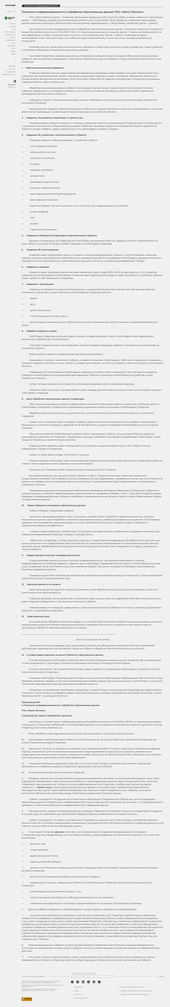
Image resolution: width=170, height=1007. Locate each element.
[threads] (94, 982)
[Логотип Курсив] (10, 5)
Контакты (77, 994)
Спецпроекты (10, 72)
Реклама (12, 69)
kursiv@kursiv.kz (54, 525)
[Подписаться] (112, 976)
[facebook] (99, 982)
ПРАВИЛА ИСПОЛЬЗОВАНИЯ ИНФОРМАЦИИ (134, 994)
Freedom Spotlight (8, 74)
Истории (12, 26)
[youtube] (83, 982)
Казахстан (11, 84)
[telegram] (77, 982)
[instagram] (72, 982)
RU (8, 11)
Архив (13, 54)
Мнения (12, 51)
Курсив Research (9, 32)
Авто (13, 29)
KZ (14, 11)
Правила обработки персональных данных (136, 991)
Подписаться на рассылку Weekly (84, 974)
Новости (12, 24)
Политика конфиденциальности (132, 987)
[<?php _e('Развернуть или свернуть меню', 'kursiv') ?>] (14, 81)
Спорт (13, 48)
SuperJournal (10, 40)
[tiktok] (88, 982)
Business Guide (10, 35)
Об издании (78, 987)
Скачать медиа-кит (81, 998)
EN (11, 11)
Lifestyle (12, 37)
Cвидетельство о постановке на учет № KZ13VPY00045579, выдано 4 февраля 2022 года (43, 985)
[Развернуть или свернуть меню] (14, 60)
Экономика (11, 46)
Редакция (12, 66)
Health (13, 43)
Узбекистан (11, 87)
